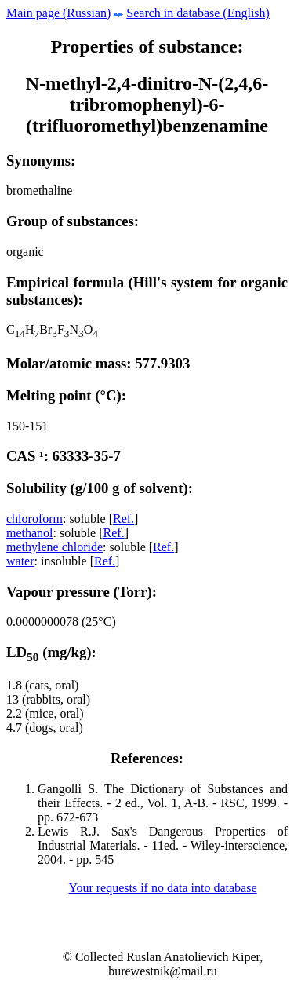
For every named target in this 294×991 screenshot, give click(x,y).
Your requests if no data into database (162, 887)
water (20, 561)
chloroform (34, 518)
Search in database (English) (198, 13)
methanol (29, 532)
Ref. (123, 518)
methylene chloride (54, 547)
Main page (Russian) (58, 13)
